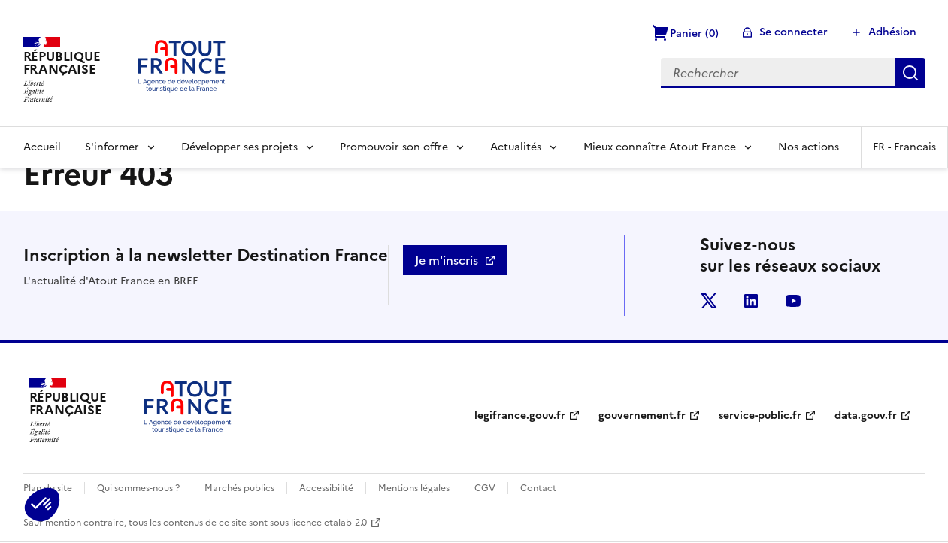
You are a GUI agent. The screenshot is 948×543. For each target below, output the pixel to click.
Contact (538, 488)
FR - (904, 147)
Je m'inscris (446, 260)
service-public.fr (760, 415)
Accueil (42, 147)
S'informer (112, 147)
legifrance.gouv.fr (519, 415)
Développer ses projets (239, 147)
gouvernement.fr (642, 415)
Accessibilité (326, 488)
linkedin (751, 301)
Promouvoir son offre (394, 147)
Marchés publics (239, 488)
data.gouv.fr (865, 415)
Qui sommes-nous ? (138, 488)
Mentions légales (414, 488)
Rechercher (910, 73)
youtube (793, 301)
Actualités (515, 147)
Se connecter (793, 32)
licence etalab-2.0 (329, 522)
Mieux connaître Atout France (659, 147)
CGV (484, 488)
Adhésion (892, 32)
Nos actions (808, 147)
